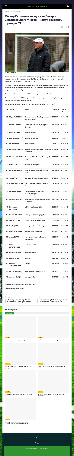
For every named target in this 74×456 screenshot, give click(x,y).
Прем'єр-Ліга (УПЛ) (15, 11)
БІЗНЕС (8, 337)
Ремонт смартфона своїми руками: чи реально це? (51, 366)
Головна (7, 11)
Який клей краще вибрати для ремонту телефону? (18, 394)
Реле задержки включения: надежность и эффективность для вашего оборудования (16, 423)
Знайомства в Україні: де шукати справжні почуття (52, 340)
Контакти (40, 438)
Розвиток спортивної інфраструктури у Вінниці (18, 340)
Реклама (33, 438)
